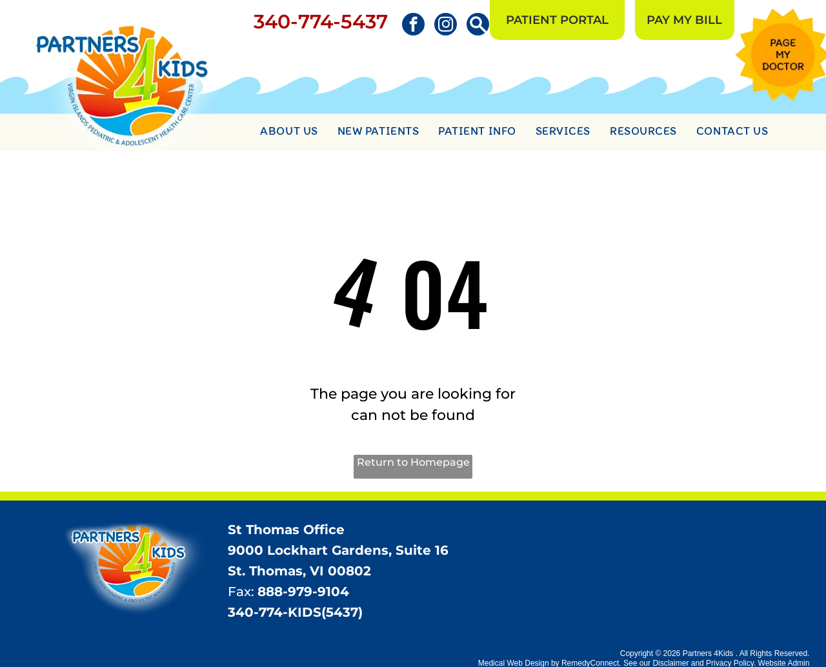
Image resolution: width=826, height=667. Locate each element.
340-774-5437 (321, 22)
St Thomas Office (286, 529)
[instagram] (445, 26)
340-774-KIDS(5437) (295, 612)
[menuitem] (288, 132)
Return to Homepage (413, 462)
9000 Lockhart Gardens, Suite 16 (338, 550)
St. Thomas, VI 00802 (299, 571)
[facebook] (413, 26)
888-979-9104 (303, 591)
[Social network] (478, 26)
